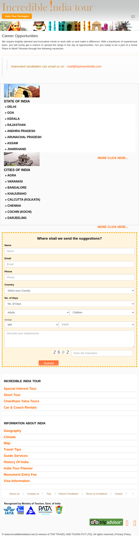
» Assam (11, 143)
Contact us (33, 493)
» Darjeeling (16, 217)
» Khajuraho (16, 193)
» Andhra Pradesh (20, 131)
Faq (49, 493)
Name (7, 245)
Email (7, 258)
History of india (16, 462)
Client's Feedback (69, 493)
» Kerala (12, 118)
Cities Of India (17, 170)
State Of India (17, 101)
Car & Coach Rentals (20, 407)
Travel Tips (12, 449)
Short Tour (12, 395)
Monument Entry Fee (20, 474)
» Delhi (10, 106)
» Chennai (13, 205)
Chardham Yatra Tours (21, 401)
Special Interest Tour (20, 388)
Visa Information (17, 481)
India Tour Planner (18, 468)
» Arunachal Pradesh (23, 137)
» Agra (10, 175)
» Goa (9, 112)
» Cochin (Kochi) (18, 211)
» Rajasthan (15, 124)
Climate (10, 437)
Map (7, 443)
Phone (8, 271)
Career (119, 493)
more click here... (113, 158)
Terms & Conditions (96, 493)
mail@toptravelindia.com (84, 66)
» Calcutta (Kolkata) (22, 199)
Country (9, 284)
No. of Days (11, 298)
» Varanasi (14, 181)
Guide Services (16, 456)
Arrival (7, 319)
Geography (12, 431)
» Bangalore (16, 187)
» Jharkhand (15, 149)
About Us (14, 493)
